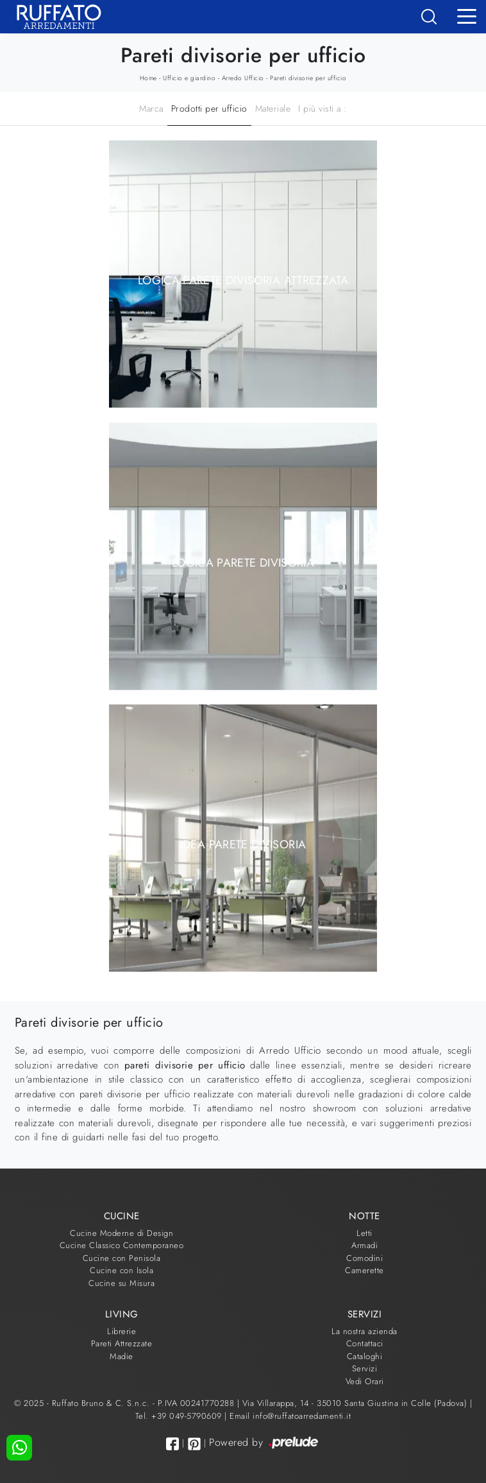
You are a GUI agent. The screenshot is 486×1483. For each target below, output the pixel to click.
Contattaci (364, 1343)
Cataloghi (365, 1356)
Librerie (121, 1331)
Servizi (365, 1368)
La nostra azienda (364, 1331)
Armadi (364, 1245)
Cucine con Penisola (122, 1258)
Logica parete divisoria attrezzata (243, 280)
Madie (121, 1356)
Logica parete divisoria (243, 562)
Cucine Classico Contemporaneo (122, 1245)
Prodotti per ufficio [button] (209, 108)
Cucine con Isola (121, 1270)
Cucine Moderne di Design (121, 1233)
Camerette (364, 1270)
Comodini (364, 1258)
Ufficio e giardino (189, 78)
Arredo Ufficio (243, 78)
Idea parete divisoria (243, 844)
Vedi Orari (365, 1381)
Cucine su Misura (121, 1283)
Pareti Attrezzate (122, 1343)
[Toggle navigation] (466, 15)
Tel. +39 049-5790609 (180, 1416)
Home (148, 78)
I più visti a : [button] (322, 108)
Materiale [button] (273, 108)
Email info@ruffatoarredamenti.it (290, 1416)
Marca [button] (151, 108)
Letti (364, 1233)
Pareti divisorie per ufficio (308, 78)
